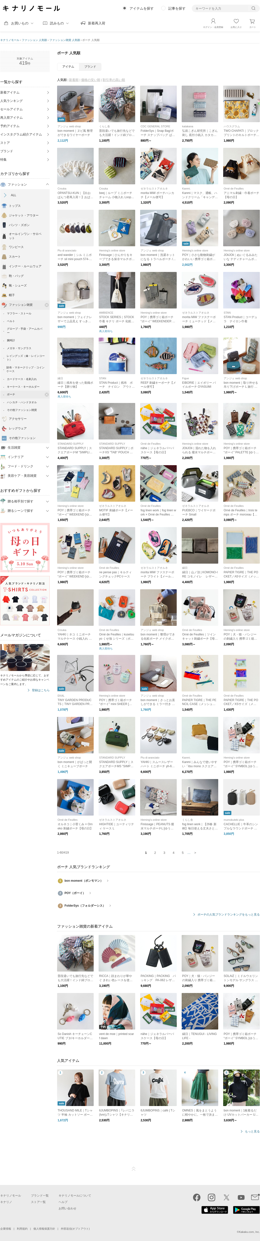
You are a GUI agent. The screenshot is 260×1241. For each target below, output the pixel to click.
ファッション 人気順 (34, 39)
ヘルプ (63, 1202)
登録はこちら (41, 690)
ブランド (6, 151)
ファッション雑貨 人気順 (64, 39)
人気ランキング (11, 101)
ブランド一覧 (40, 1195)
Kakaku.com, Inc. (249, 1231)
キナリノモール (9, 39)
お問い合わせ (67, 1208)
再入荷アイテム (11, 117)
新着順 (74, 80)
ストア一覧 (38, 1202)
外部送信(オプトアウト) (75, 1228)
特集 (3, 159)
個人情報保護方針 (44, 1228)
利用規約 (22, 1228)
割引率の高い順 (114, 80)
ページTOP (133, 1169)
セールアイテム (11, 109)
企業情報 (5, 1228)
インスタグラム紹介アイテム (21, 134)
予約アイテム (10, 126)
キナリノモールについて (75, 1195)
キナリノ (6, 1202)
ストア (5, 143)
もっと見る (252, 1131)
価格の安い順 (90, 80)
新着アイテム (10, 92)
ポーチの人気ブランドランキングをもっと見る (228, 914)
